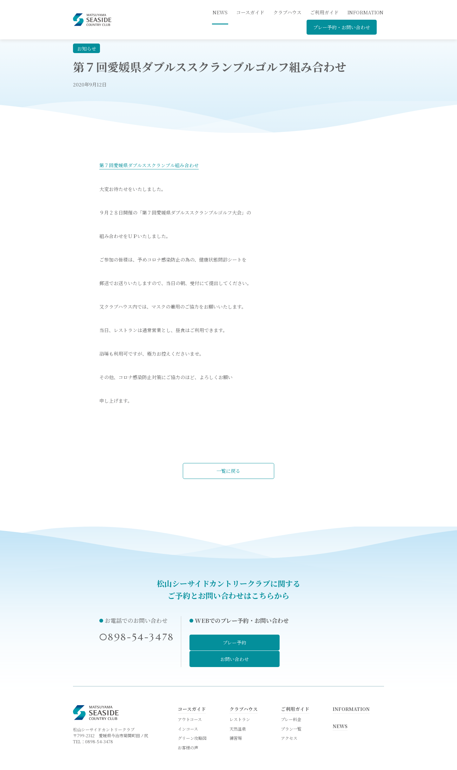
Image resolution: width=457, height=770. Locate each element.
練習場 (235, 721)
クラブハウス (287, 12)
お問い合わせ (320, 642)
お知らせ (86, 48)
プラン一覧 (291, 711)
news (220, 12)
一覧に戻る (229, 470)
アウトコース (190, 702)
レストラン (239, 702)
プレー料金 (291, 702)
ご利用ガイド (324, 12)
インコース (188, 711)
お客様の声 (188, 731)
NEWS (340, 708)
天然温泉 (237, 711)
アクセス (289, 721)
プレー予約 (227, 642)
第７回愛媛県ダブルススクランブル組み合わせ (149, 165)
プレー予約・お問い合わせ (341, 27)
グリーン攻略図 (192, 721)
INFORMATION (365, 12)
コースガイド (250, 12)
